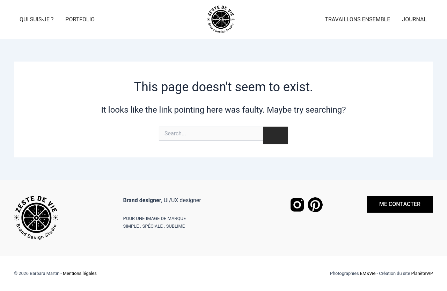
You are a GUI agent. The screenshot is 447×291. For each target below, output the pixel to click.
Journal (414, 19)
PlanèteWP (422, 273)
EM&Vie (367, 273)
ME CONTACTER (399, 204)
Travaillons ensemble (357, 19)
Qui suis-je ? (36, 19)
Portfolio (80, 19)
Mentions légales (80, 273)
